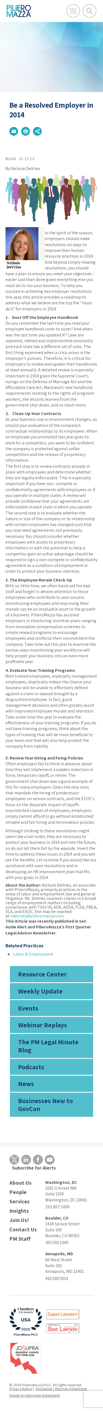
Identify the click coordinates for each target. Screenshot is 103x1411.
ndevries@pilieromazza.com (36, 916)
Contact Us (23, 1229)
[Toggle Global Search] (89, 11)
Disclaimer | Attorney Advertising (61, 1388)
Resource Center (42, 974)
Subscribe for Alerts (34, 1168)
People (18, 1192)
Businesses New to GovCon (45, 1104)
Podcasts (31, 1066)
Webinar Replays (42, 1024)
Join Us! (19, 1220)
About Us (20, 1182)
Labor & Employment (33, 954)
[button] (13, 131)
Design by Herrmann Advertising (34, 1395)
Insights (19, 1210)
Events (28, 1008)
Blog (10, 159)
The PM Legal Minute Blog (48, 1045)
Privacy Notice (20, 1388)
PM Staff (19, 1238)
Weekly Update (40, 991)
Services (19, 1201)
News (26, 1083)
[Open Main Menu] (73, 11)
